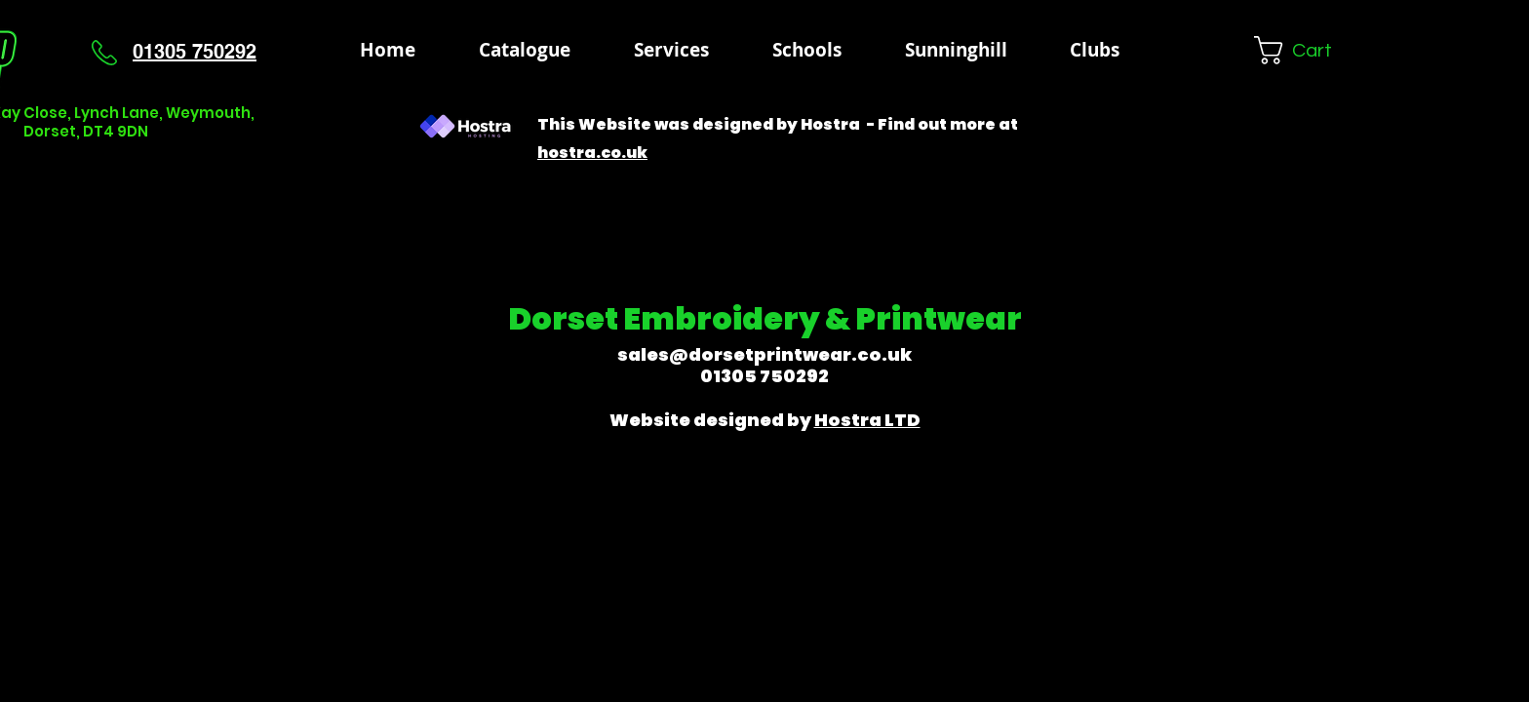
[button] (806, 49)
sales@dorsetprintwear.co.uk (764, 354)
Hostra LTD (867, 420)
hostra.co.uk (592, 152)
